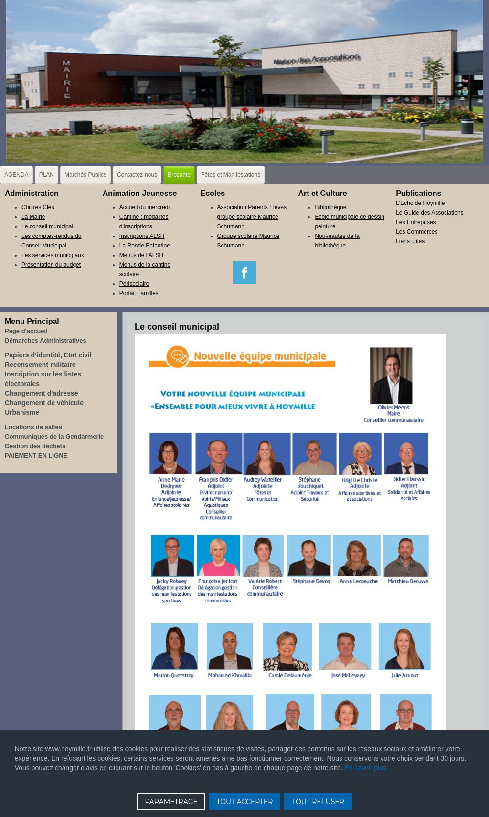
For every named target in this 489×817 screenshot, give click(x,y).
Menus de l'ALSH (141, 255)
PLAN (46, 175)
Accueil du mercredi (144, 207)
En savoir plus (365, 768)
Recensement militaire (40, 364)
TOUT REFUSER (318, 801)
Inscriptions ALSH (142, 236)
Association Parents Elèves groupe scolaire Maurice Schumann (252, 217)
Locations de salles (33, 426)
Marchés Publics (85, 175)
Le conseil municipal (47, 226)
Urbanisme (22, 412)
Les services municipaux (52, 255)
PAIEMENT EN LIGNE (36, 455)
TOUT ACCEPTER (244, 801)
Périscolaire (134, 283)
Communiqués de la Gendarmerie (54, 436)
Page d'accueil (26, 330)
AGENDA (16, 175)
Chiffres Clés (37, 207)
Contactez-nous (137, 175)
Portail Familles (139, 293)
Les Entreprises (416, 222)
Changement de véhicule (44, 403)
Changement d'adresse (41, 393)
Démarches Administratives (45, 340)
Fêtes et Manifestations (230, 175)
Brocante (179, 175)
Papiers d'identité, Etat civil (48, 355)
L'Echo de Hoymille (420, 203)
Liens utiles (410, 241)
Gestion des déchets (35, 446)
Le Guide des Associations (429, 212)
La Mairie (33, 217)
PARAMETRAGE (171, 801)
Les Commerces (416, 231)
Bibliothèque (330, 207)
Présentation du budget (51, 264)
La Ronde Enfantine (144, 245)
